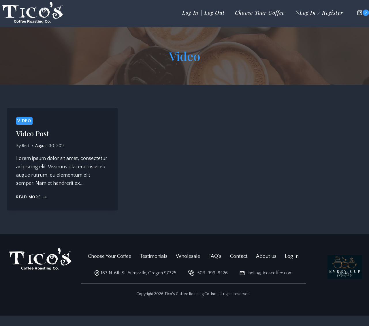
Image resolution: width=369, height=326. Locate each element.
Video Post (32, 133)
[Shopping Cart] (360, 13)
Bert (25, 146)
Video (24, 120)
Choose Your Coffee (260, 12)
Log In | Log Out (203, 12)
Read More (31, 197)
